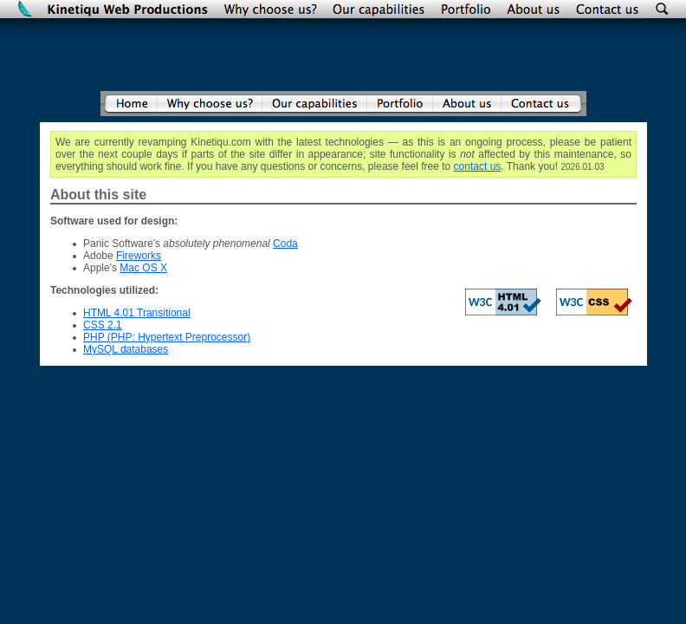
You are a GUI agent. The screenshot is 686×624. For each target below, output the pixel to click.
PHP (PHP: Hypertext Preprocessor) (166, 337)
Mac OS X (143, 268)
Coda (285, 243)
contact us (478, 166)
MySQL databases (125, 349)
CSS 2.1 (102, 325)
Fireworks (138, 256)
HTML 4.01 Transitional (137, 313)
